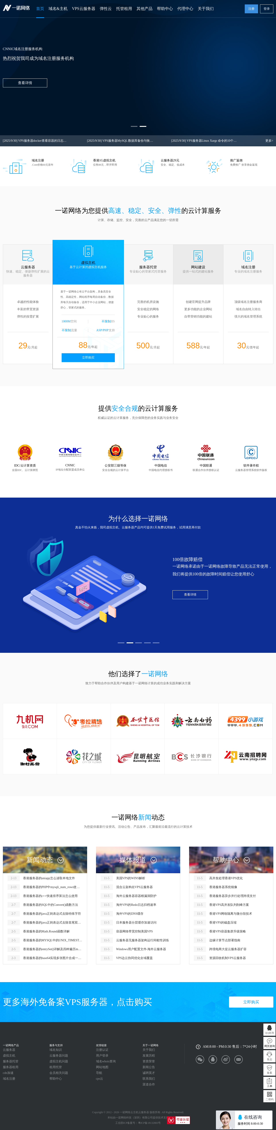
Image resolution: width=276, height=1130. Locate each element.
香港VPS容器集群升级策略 (227, 931)
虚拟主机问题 (58, 1061)
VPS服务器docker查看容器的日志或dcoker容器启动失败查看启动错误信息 (36, 140)
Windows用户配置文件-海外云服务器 (141, 949)
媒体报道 (132, 859)
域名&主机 (58, 8)
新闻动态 (39, 859)
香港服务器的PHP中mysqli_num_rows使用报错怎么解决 (52, 887)
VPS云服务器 (83, 8)
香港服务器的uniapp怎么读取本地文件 (49, 878)
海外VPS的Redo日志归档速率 (136, 904)
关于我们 (206, 8)
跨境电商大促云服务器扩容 (228, 949)
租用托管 (55, 1067)
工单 (269, 1086)
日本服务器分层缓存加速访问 (136, 922)
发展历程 (149, 1055)
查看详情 (190, 594)
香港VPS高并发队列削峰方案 (229, 904)
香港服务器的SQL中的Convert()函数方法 (50, 904)
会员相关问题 (58, 1073)
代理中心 (185, 8)
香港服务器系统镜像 (223, 887)
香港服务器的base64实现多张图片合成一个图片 (52, 958)
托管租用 (124, 8)
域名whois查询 (106, 1061)
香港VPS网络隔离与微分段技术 (230, 913)
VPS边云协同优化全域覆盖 (134, 958)
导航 (99, 1073)
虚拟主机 (9, 1055)
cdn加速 (8, 1073)
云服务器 (9, 1050)
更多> (269, 140)
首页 (40, 8)
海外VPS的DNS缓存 (130, 913)
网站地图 (102, 1067)
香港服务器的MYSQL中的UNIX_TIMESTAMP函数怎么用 (52, 940)
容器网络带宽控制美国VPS (134, 931)
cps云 (99, 1078)
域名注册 (9, 1078)
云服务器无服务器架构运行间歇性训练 (142, 940)
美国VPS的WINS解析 (130, 878)
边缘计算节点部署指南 (224, 940)
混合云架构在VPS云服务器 (134, 887)
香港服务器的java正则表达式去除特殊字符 (52, 913)
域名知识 (55, 1050)
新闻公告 (149, 1067)
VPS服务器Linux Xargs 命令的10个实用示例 (204, 140)
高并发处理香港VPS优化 (226, 878)
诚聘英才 (149, 1073)
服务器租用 (10, 1067)
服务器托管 (10, 1061)
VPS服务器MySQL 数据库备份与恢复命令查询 (120, 140)
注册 (251, 8)
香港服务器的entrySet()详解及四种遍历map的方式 (52, 949)
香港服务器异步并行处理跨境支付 (232, 896)
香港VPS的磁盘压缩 (223, 922)
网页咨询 (269, 1046)
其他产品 (145, 8)
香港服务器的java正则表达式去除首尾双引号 (52, 922)
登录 (267, 8)
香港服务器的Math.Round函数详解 (46, 931)
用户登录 (102, 1055)
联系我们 (149, 1078)
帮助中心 (165, 8)
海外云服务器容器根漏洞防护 (136, 896)
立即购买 (88, 357)
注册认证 (102, 1050)
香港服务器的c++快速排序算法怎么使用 (50, 896)
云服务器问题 (58, 1055)
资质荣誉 (149, 1061)
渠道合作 (149, 1084)
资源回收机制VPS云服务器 (227, 958)
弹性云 (106, 8)
